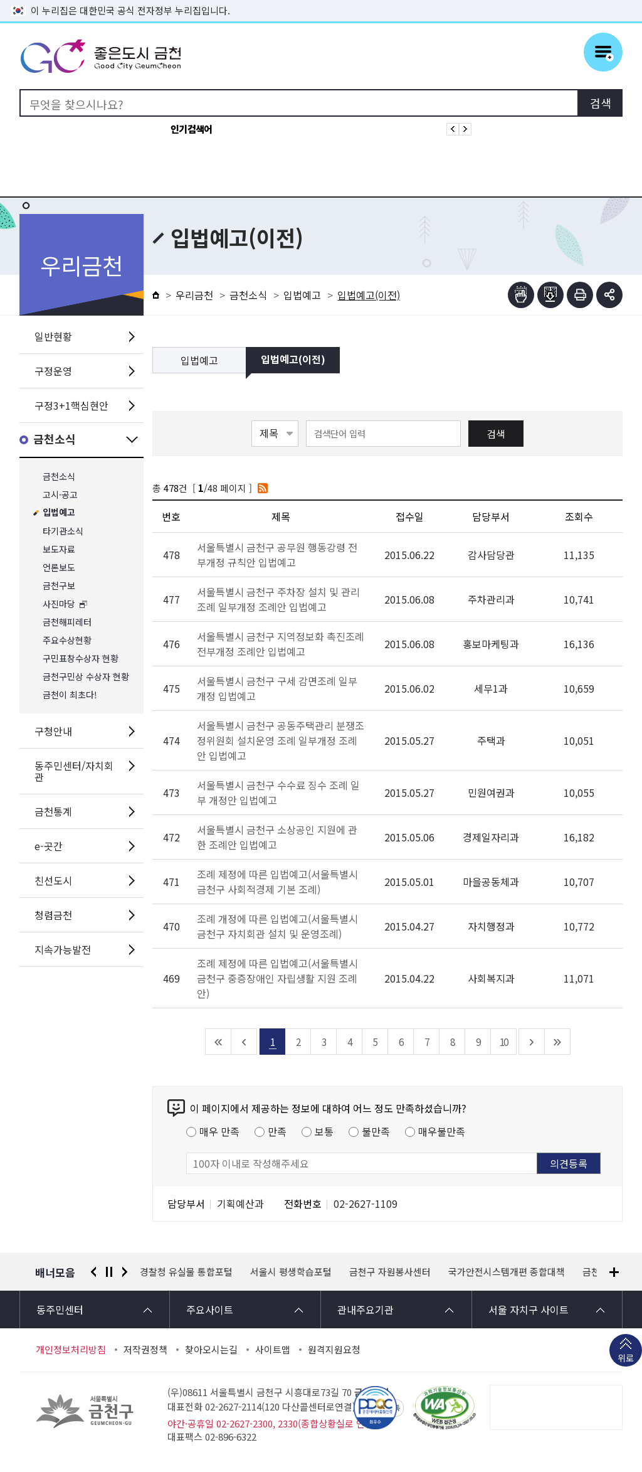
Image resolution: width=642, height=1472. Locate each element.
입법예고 (59, 513)
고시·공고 (60, 494)
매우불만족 (441, 1131)
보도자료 (59, 549)
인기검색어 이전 (452, 129)
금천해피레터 (67, 622)
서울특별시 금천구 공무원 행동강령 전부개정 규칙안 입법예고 (277, 555)
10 (503, 1041)
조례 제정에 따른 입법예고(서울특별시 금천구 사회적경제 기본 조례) (277, 882)
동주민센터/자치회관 (73, 771)
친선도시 (53, 880)
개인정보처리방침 (71, 1349)
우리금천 (194, 294)
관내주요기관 (365, 1309)
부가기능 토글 (609, 295)
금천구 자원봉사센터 (390, 1271)
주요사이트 (209, 1309)
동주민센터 (59, 1309)
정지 (109, 1272)
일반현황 (53, 336)
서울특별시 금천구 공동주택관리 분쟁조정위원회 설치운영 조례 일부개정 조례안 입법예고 (280, 740)
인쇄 (580, 295)
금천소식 (54, 439)
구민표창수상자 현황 (80, 658)
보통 (324, 1131)
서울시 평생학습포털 (291, 1271)
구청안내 (53, 731)
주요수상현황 (67, 640)
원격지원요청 (334, 1349)
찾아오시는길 (211, 1349)
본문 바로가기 (321, 0)
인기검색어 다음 (465, 129)
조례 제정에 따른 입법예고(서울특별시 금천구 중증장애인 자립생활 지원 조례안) (277, 978)
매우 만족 (219, 1131)
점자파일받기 (550, 295)
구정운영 (53, 370)
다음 (124, 1272)
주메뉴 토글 (603, 52)
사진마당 (59, 604)
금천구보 (59, 585)
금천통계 (53, 811)
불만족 (376, 1131)
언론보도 (59, 567)
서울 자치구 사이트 (528, 1309)
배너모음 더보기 (614, 1272)
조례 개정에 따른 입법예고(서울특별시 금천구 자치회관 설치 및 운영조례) (277, 926)
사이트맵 (272, 1349)
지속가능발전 (62, 949)
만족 (277, 1131)
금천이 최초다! (70, 695)
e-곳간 (48, 845)
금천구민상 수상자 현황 (86, 676)
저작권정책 (145, 1349)
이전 (93, 1272)
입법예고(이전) (293, 359)
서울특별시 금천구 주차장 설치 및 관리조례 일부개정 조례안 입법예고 (278, 599)
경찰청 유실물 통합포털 (186, 1271)
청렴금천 (53, 914)
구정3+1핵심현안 (71, 405)
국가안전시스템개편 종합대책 (507, 1271)
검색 (496, 433)
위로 (625, 1359)
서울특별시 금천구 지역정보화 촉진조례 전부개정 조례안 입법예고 (280, 644)
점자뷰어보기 (521, 295)
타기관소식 (63, 531)
